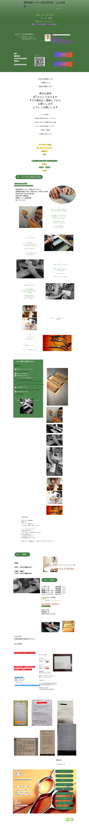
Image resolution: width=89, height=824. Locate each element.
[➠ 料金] (49, 580)
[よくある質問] (63, 64)
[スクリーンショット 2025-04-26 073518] (72, 819)
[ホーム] (64, 771)
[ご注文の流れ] (64, 775)
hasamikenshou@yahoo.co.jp (20, 64)
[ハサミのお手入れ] (64, 793)
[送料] (64, 789)
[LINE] (67, 819)
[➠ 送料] (22, 554)
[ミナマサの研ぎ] (64, 784)
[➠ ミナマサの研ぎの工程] (29, 177)
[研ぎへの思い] (64, 803)
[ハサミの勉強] (64, 798)
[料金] (64, 780)
